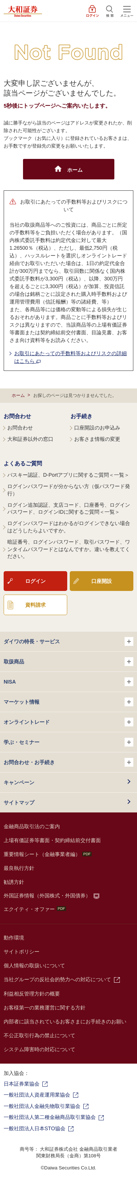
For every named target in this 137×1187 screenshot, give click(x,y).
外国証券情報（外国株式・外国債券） (47, 895)
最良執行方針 (19, 868)
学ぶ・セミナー (68, 742)
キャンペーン (19, 782)
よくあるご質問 (23, 463)
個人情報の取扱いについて (34, 965)
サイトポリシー (21, 952)
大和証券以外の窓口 (30, 439)
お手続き (81, 416)
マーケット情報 (68, 701)
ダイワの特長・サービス (68, 641)
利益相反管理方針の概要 (32, 994)
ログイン (35, 581)
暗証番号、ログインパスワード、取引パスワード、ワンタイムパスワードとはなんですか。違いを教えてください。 (68, 549)
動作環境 (14, 938)
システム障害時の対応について (39, 1049)
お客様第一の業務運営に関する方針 (44, 1008)
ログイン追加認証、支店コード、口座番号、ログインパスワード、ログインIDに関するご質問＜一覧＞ (68, 508)
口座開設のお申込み (97, 428)
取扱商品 (68, 661)
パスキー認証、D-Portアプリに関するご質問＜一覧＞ (68, 475)
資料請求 (35, 605)
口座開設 (101, 581)
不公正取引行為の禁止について (39, 1035)
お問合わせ (17, 416)
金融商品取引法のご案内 (32, 826)
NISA (68, 681)
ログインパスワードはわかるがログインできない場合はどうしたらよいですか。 (68, 526)
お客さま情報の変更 (97, 439)
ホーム (18, 395)
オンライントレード (68, 722)
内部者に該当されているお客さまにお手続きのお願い (65, 1021)
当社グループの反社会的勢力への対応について (57, 979)
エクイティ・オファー (35, 909)
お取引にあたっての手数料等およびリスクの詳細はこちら (70, 357)
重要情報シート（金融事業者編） (48, 854)
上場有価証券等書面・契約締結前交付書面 (52, 840)
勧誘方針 (14, 882)
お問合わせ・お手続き (68, 762)
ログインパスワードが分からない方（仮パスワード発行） (68, 489)
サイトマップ (19, 802)
